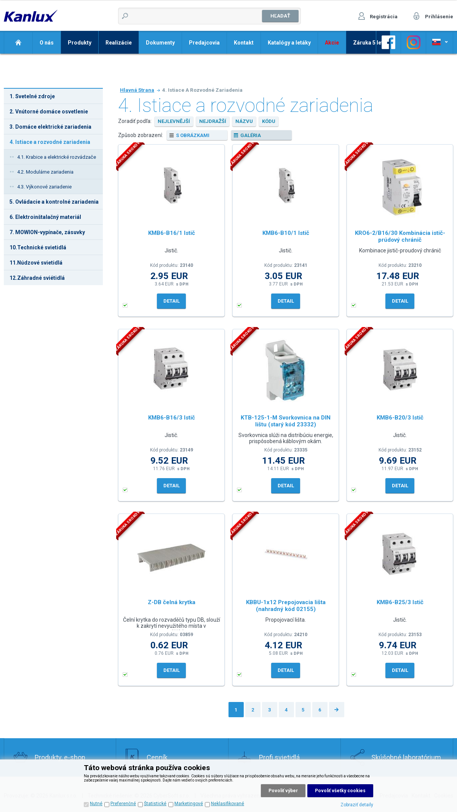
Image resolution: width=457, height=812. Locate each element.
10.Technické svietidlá (38, 247)
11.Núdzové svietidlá (36, 263)
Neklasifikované (227, 803)
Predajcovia (204, 43)
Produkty (79, 43)
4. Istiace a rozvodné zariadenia (50, 142)
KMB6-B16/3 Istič (171, 417)
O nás (47, 43)
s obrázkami (192, 135)
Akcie (332, 43)
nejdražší (212, 121)
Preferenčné (123, 803)
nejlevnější (174, 121)
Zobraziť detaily (356, 804)
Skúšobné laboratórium (406, 757)
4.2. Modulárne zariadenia (45, 172)
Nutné (96, 803)
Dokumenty (160, 43)
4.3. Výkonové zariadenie (44, 187)
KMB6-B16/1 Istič (171, 233)
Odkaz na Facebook (388, 42)
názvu (244, 121)
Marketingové (188, 803)
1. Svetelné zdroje (32, 96)
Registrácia (384, 16)
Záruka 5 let (368, 43)
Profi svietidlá (279, 757)
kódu (268, 121)
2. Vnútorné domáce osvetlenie (49, 111)
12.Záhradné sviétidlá (37, 278)
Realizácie (118, 43)
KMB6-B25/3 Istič (400, 602)
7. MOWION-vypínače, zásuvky (47, 232)
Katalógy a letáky (289, 43)
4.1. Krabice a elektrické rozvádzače (56, 157)
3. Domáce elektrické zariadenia (50, 127)
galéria (250, 135)
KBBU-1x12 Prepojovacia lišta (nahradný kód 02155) (286, 606)
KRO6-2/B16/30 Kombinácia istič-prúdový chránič (400, 236)
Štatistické (155, 803)
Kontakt (244, 43)
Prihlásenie (439, 16)
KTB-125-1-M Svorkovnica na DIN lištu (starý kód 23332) (286, 421)
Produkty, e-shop (60, 757)
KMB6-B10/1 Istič (285, 233)
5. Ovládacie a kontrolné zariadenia (54, 202)
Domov (18, 42)
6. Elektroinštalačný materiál (45, 217)
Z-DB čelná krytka (171, 602)
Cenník (157, 757)
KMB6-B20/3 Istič (400, 417)
